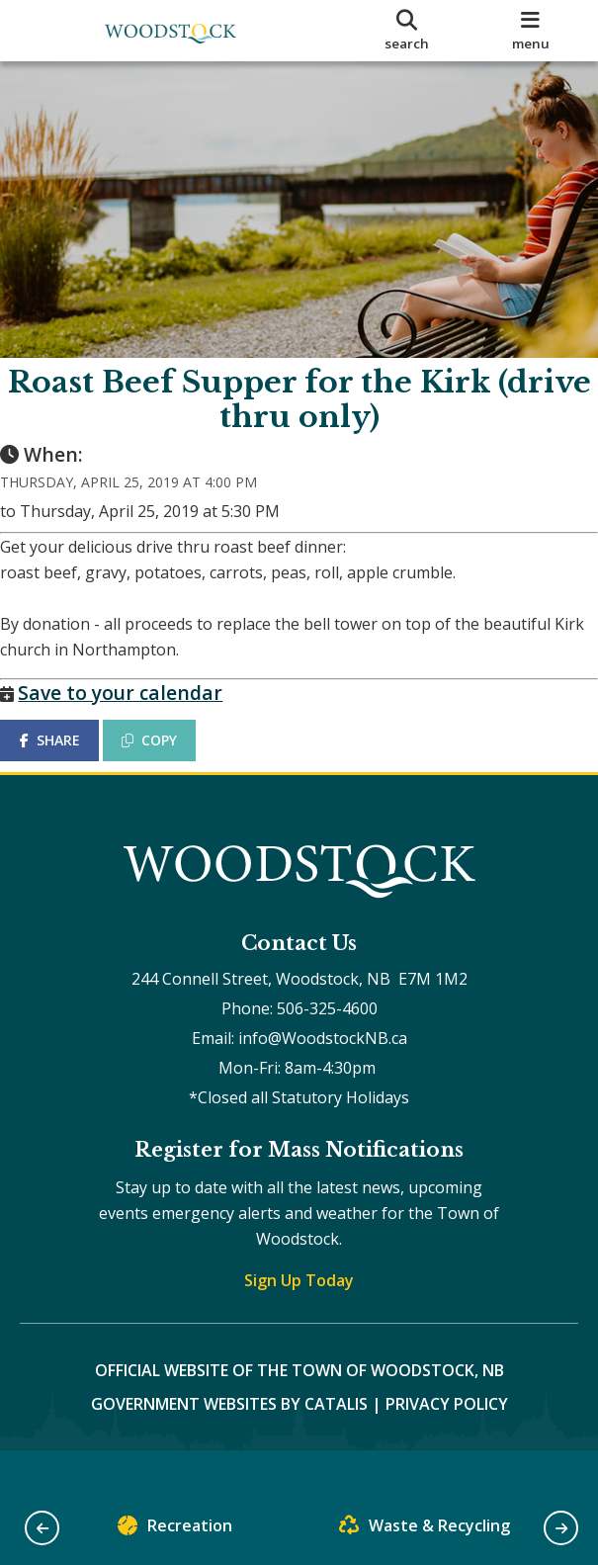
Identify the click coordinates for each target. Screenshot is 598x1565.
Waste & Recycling (424, 1530)
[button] (42, 1528)
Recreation (175, 1530)
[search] (406, 30)
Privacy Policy (446, 1442)
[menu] (530, 30)
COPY (169, 759)
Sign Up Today (299, 1319)
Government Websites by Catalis (229, 1442)
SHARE (69, 759)
